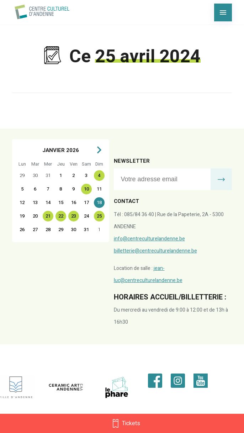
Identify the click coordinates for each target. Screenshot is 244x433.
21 (48, 216)
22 (60, 216)
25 (99, 216)
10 (86, 189)
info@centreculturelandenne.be (149, 238)
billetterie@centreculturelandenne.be (155, 251)
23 (73, 216)
